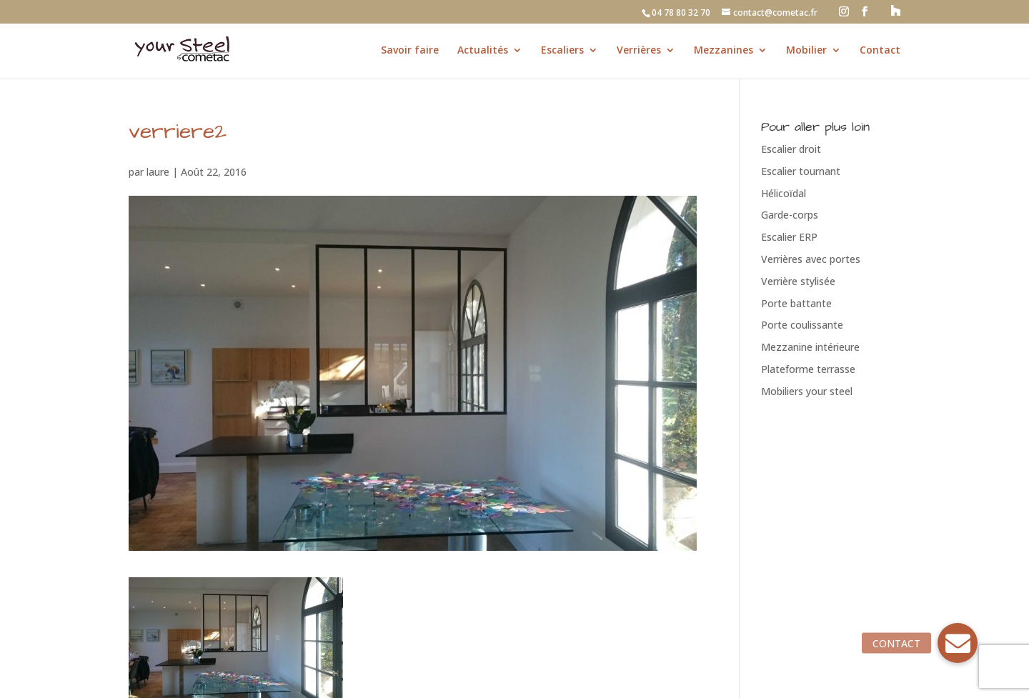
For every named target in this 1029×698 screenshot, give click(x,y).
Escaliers (562, 50)
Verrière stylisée (798, 281)
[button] (958, 643)
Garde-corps (789, 214)
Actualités (482, 50)
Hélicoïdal (783, 193)
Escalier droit (791, 149)
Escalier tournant (800, 171)
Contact (880, 50)
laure (157, 172)
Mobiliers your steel (806, 391)
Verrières (639, 50)
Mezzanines (723, 50)
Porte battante (796, 303)
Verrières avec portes (810, 259)
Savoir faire (410, 50)
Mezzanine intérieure (810, 347)
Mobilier (806, 50)
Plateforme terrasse (808, 369)
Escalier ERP (789, 237)
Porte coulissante (802, 324)
